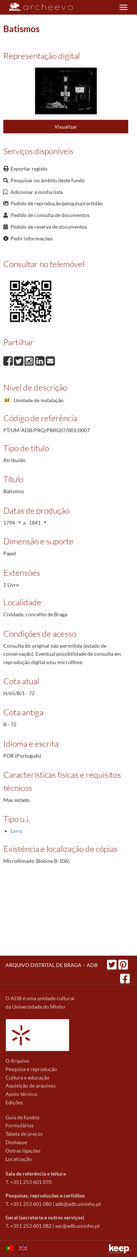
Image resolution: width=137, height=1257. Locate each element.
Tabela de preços (24, 1134)
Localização (18, 1159)
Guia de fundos (22, 1117)
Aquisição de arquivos (30, 1085)
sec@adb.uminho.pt (77, 1226)
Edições (14, 1102)
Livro (16, 831)
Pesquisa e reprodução (31, 1069)
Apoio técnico (21, 1094)
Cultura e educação (27, 1077)
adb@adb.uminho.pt (78, 1204)
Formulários (19, 1125)
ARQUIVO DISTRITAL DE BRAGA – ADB (51, 965)
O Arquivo (17, 1061)
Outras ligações (23, 1150)
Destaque (16, 1142)
